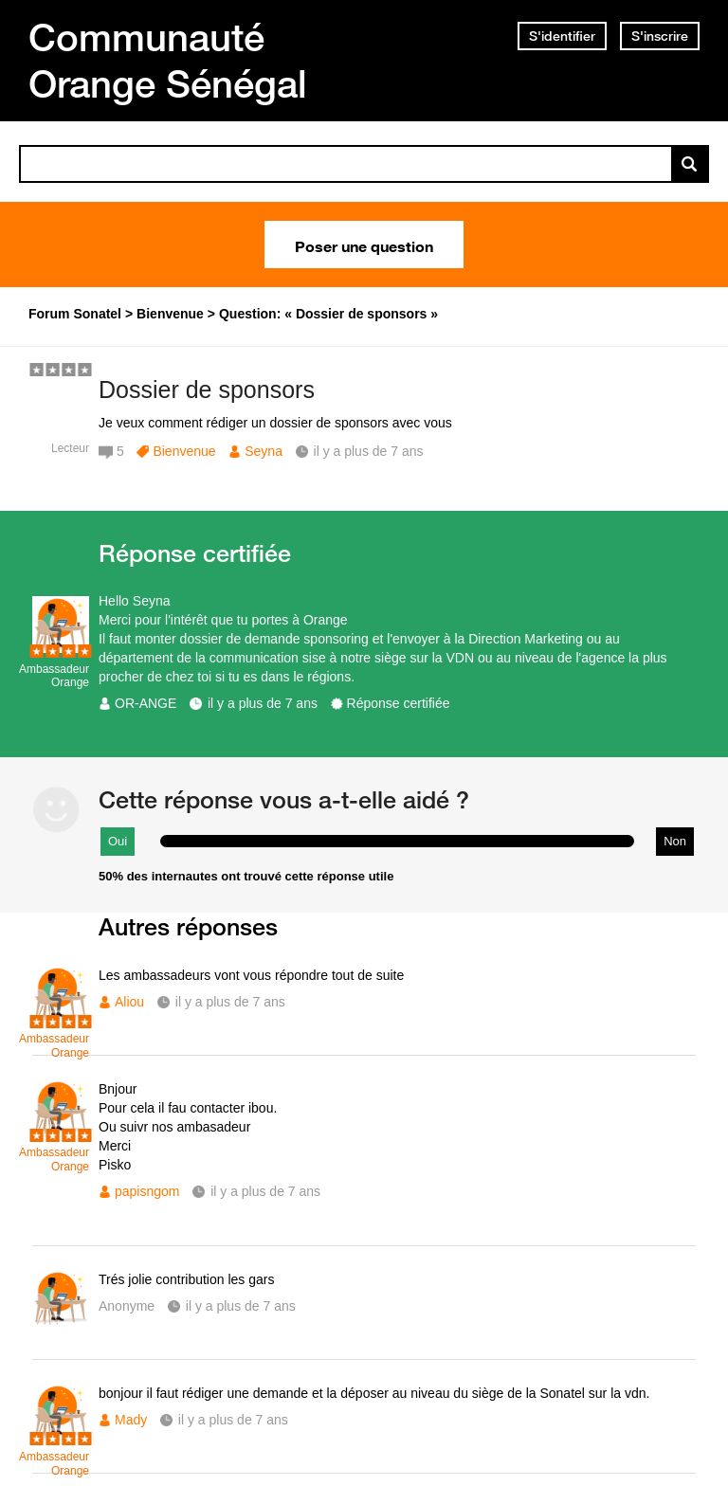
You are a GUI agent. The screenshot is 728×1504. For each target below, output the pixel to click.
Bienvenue (184, 451)
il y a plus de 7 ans (263, 703)
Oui (117, 841)
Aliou (129, 1001)
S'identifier (562, 36)
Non (675, 841)
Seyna (263, 451)
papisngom (147, 1191)
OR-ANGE (145, 703)
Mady (131, 1419)
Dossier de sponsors (207, 389)
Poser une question (364, 244)
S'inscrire (659, 36)
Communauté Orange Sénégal (167, 60)
